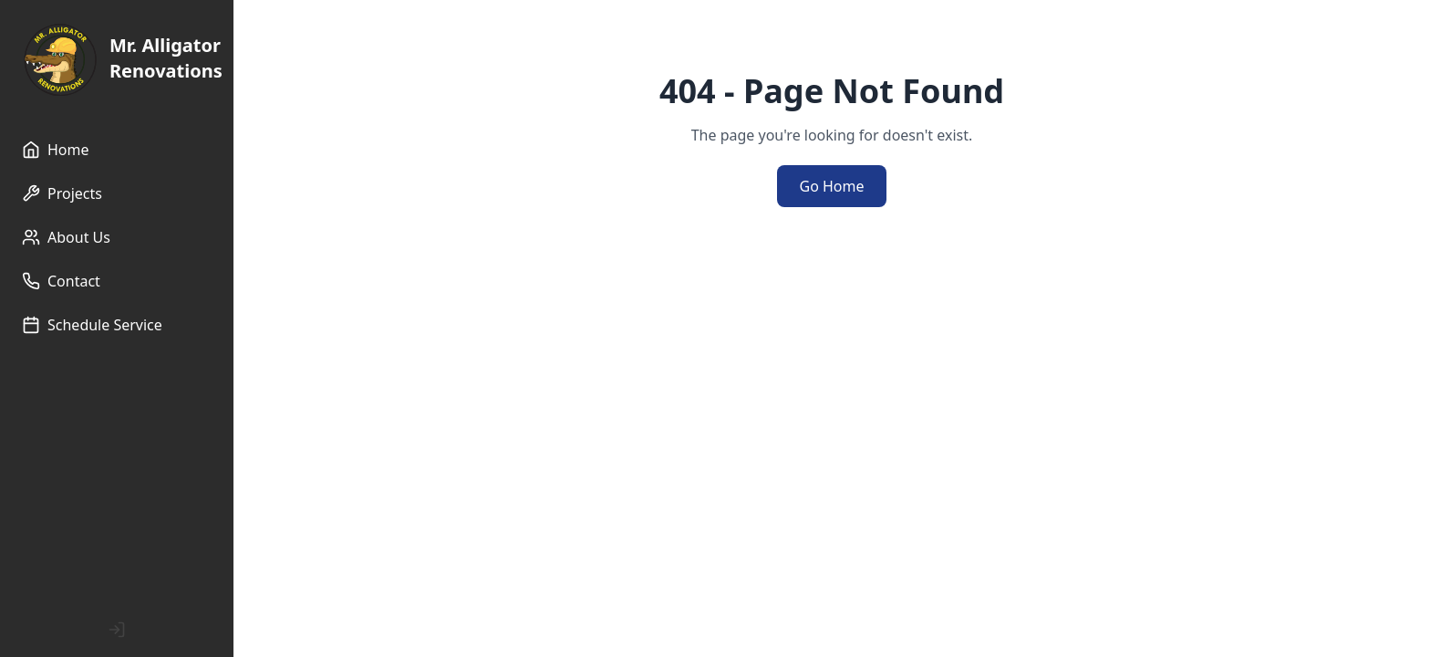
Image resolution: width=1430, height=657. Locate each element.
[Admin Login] (117, 629)
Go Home (831, 186)
